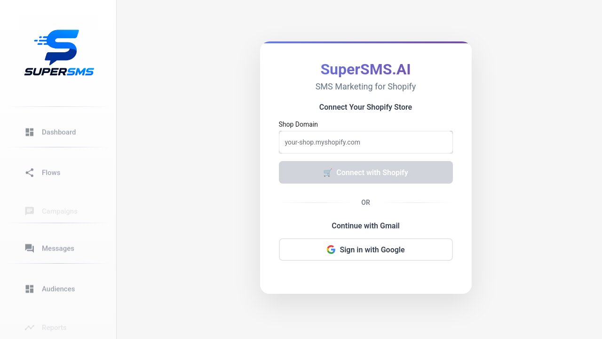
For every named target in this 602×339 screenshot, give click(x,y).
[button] (57, 127)
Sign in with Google (365, 249)
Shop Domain (298, 124)
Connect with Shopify (365, 172)
